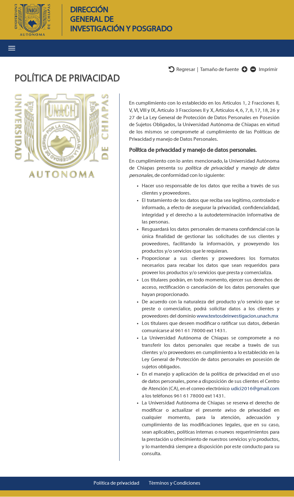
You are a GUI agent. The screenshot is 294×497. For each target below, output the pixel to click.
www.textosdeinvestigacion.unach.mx (237, 316)
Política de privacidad (116, 483)
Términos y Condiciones (174, 483)
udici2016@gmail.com (255, 388)
